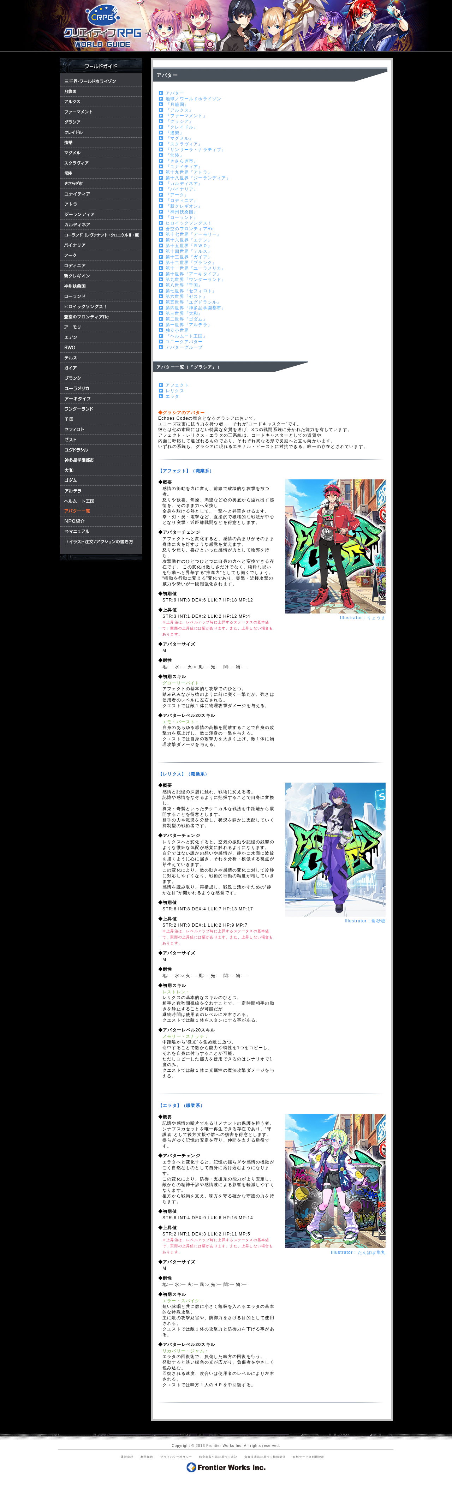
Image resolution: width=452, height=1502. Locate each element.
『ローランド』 (182, 217)
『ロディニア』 (182, 200)
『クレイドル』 (182, 127)
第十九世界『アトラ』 (189, 172)
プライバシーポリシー (176, 1457)
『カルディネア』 (184, 183)
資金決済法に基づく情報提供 (265, 1457)
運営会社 (127, 1457)
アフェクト (177, 385)
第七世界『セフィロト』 (191, 290)
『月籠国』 (177, 104)
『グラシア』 (180, 121)
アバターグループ (184, 347)
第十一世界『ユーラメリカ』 (196, 268)
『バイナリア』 (182, 189)
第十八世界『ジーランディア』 (198, 177)
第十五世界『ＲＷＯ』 (189, 245)
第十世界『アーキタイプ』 (193, 273)
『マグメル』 (180, 138)
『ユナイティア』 (184, 166)
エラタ (173, 396)
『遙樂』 (175, 132)
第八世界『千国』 (184, 285)
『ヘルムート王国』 (187, 336)
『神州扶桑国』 (182, 211)
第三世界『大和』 (184, 313)
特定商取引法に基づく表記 (218, 1457)
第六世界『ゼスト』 (187, 296)
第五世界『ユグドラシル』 (193, 302)
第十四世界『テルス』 (189, 251)
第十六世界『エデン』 (189, 240)
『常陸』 (175, 155)
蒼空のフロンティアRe (190, 228)
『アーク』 (177, 194)
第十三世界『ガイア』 (189, 257)
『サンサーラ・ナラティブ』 (196, 149)
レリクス (175, 390)
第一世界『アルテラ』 (189, 324)
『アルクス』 (180, 110)
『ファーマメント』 (187, 115)
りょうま (376, 617)
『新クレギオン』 (184, 206)
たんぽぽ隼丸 (372, 1252)
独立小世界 (177, 330)
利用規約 (147, 1457)
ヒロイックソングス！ (189, 223)
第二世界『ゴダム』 (187, 319)
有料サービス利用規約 (309, 1457)
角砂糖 (378, 920)
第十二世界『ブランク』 (191, 262)
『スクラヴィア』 (184, 144)
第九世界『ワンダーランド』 (196, 279)
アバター (175, 93)
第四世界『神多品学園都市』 (196, 307)
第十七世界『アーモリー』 (193, 234)
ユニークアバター (184, 341)
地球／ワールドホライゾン (193, 98)
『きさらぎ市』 (182, 160)
